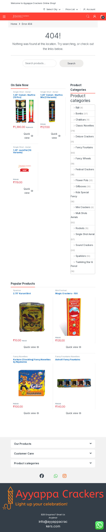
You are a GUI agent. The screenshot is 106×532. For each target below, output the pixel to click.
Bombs (77, 113)
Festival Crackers (82, 169)
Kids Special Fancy (80, 194)
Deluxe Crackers (82, 136)
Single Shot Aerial (82, 234)
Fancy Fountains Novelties (67, 356)
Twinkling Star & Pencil (82, 264)
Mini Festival (61, 290)
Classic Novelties (82, 125)
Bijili (75, 107)
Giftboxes (78, 186)
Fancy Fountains (82, 147)
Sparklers (78, 256)
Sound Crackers (82, 245)
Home (14, 23)
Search (88, 16)
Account (89, 9)
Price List (70, 9)
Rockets (77, 228)
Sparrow (17, 290)
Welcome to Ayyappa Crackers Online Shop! (33, 3)
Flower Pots (79, 180)
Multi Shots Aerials (79, 215)
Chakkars (78, 119)
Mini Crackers (80, 207)
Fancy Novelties (20, 356)
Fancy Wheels (81, 158)
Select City (50, 9)
